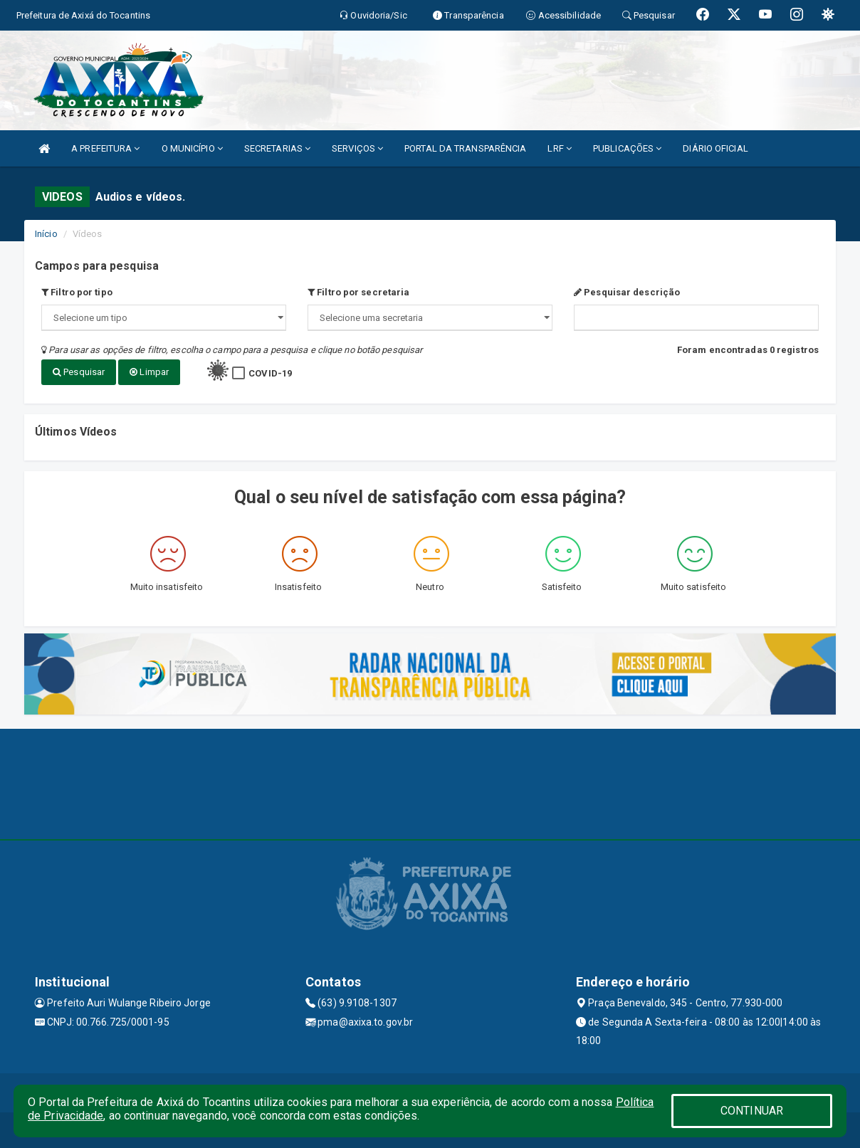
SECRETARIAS (277, 148)
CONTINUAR (751, 1110)
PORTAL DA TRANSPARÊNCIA (465, 148)
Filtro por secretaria (358, 292)
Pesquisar (79, 372)
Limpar (149, 372)
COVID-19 (270, 373)
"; (430, 318)
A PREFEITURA (105, 148)
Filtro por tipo (76, 292)
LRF (559, 148)
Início (46, 233)
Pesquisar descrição (627, 292)
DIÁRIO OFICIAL (715, 148)
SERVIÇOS (357, 148)
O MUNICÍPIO (192, 148)
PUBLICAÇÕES (627, 148)
